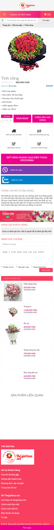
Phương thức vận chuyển (12, 483)
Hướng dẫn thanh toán (11, 479)
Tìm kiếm (45, 20)
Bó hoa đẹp (12, 86)
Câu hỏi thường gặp (10, 474)
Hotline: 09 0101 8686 (20, 14)
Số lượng (7, 116)
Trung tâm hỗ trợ (8, 487)
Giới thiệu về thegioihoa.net (13, 500)
